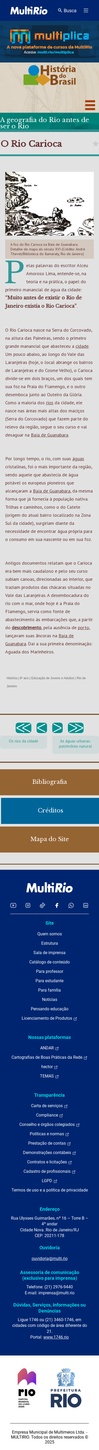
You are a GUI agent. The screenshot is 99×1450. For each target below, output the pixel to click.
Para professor (49, 971)
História (12, 678)
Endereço (50, 1209)
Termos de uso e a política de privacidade (49, 1190)
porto (83, 628)
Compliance (49, 1115)
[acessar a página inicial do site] (29, 10)
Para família (49, 990)
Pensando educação (49, 1008)
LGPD (49, 1180)
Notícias (49, 999)
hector (49, 1066)
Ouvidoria (49, 1247)
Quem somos (49, 933)
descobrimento (26, 628)
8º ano (24, 678)
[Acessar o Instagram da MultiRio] (28, 905)
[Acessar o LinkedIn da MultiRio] (86, 905)
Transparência (49, 1095)
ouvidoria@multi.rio (50, 1258)
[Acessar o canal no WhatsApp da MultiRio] (71, 905)
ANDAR (49, 1048)
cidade (82, 346)
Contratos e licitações (49, 1162)
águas (78, 459)
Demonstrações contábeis (49, 1152)
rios (49, 403)
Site (49, 923)
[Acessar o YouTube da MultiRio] (13, 905)
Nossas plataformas (49, 1037)
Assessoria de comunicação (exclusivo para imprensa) (49, 1275)
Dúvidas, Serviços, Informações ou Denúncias (49, 1307)
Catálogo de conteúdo (49, 962)
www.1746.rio (56, 1337)
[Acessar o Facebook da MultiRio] (57, 905)
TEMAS (49, 1076)
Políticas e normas (49, 1134)
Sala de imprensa (49, 952)
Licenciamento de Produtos (49, 1018)
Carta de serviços (49, 1105)
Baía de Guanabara (49, 435)
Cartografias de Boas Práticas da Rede (49, 1057)
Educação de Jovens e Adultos (52, 678)
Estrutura (49, 943)
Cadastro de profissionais (50, 1171)
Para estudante (49, 980)
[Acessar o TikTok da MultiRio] (42, 905)
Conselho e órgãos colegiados (49, 1124)
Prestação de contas (49, 1143)
